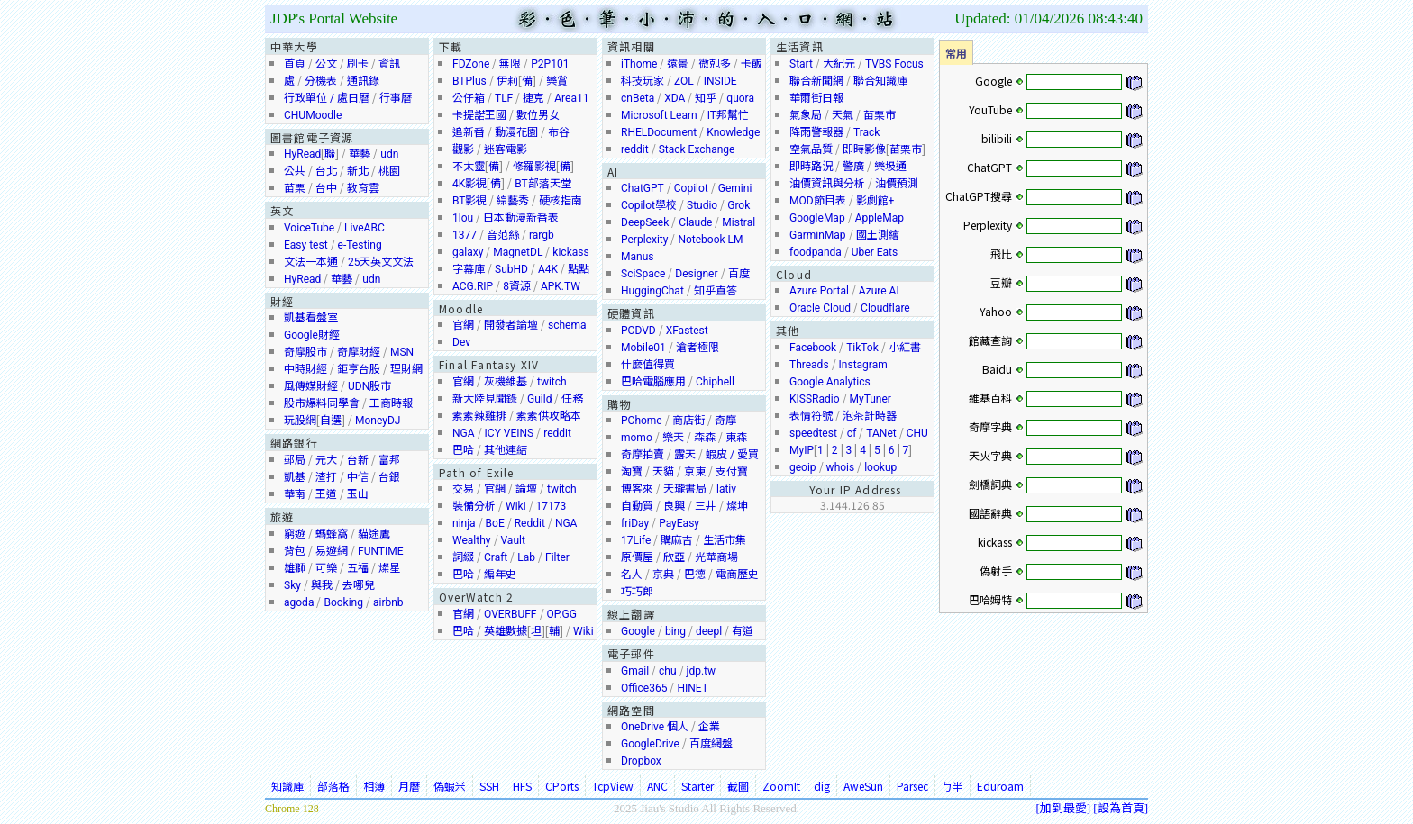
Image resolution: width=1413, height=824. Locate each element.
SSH (489, 785)
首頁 (294, 64)
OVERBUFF (510, 614)
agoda (299, 602)
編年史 (500, 574)
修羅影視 (534, 166)
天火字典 (990, 455)
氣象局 (805, 115)
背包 (294, 551)
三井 (705, 506)
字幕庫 (468, 269)
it (542, 523)
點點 (578, 269)
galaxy (467, 252)
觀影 (463, 149)
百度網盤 (711, 744)
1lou (462, 218)
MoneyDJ (377, 420)
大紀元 (839, 64)
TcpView (613, 785)
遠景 (677, 64)
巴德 (695, 574)
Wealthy (471, 540)
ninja (464, 523)
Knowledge (733, 132)
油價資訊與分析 (827, 183)
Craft (495, 557)
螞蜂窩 (331, 534)
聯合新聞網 (816, 81)
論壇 (526, 489)
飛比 (1001, 253)
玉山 (358, 494)
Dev (461, 342)
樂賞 (557, 81)
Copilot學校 (649, 205)
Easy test (306, 245)
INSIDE (720, 81)
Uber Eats (875, 252)
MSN (402, 352)
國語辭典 (990, 513)
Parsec (912, 785)
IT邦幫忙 (728, 115)
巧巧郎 (637, 591)
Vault (513, 540)
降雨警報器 (816, 132)
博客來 (637, 489)
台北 (326, 171)
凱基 (294, 477)
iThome (639, 64)
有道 (742, 631)
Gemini (735, 188)
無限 (510, 64)
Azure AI (879, 291)
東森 (736, 437)
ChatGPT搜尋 (978, 196)
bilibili (996, 138)
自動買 (637, 506)
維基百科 (990, 397)
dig (822, 785)
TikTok (862, 347)
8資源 (517, 286)
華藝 (359, 154)
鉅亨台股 (358, 369)
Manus (637, 256)
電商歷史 (737, 574)
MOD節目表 (817, 201)
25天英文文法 (381, 262)
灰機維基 (505, 382)
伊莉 (507, 81)
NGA (463, 433)
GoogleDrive (650, 744)
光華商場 (716, 557)
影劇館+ (875, 201)
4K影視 (469, 183)
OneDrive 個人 (654, 726)
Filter (557, 557)
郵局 (294, 460)
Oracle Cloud (820, 308)
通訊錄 (363, 81)
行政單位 (305, 98)
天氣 (842, 115)
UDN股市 (369, 386)
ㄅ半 (952, 785)
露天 (685, 454)
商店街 (688, 420)
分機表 (321, 81)
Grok (738, 205)
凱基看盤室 (311, 318)
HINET (692, 688)
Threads (809, 364)
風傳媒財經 (311, 386)
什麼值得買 (648, 364)
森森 (705, 437)
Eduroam (1000, 785)
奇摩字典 (990, 426)
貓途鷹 (374, 534)
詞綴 (463, 557)
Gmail (635, 671)
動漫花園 (516, 132)
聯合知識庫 (880, 81)
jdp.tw (701, 671)
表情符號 (811, 416)
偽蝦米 (449, 785)
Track (866, 132)
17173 (551, 506)
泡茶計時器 (870, 416)
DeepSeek (645, 222)
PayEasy (679, 523)
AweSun (863, 785)
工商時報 (391, 403)
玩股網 (300, 420)
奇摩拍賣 (642, 454)
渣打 (326, 477)
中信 (358, 477)
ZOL (684, 81)
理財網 (406, 369)
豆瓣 (1001, 282)
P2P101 (550, 64)
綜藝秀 (513, 201)
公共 (294, 171)
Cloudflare (885, 308)
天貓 (663, 472)
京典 (663, 574)
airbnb (388, 602)
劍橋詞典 (990, 484)
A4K (548, 269)
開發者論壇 (511, 325)
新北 (358, 171)
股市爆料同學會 (322, 403)
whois (840, 467)
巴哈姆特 (990, 599)
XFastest (687, 330)
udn (389, 154)
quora (740, 98)
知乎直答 (715, 291)
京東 (695, 472)
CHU (917, 433)
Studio (702, 205)
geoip (802, 467)
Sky (292, 585)
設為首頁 (1121, 807)
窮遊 (294, 534)
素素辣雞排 (479, 416)
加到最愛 (1063, 807)
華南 (294, 494)
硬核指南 (560, 201)
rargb (541, 235)
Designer (696, 273)
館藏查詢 (990, 340)
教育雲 (363, 188)
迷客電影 (505, 149)
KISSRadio (814, 399)
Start (801, 64)
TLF (504, 98)
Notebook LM (710, 239)
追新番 (468, 132)
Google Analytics (830, 382)
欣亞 (674, 557)
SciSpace (643, 273)
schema (567, 325)
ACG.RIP (472, 286)
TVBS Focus (894, 64)
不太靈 (468, 166)
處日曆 (353, 98)
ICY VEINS (509, 433)
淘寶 (632, 472)
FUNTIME (381, 551)
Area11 (571, 98)
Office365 (644, 688)
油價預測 (896, 183)
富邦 (389, 460)
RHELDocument (659, 132)
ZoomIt (781, 785)
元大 (326, 460)
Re (521, 523)
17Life (636, 540)
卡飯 (751, 64)
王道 (326, 494)
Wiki (516, 506)
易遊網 (331, 551)
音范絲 (503, 235)
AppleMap (879, 218)
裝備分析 (474, 506)
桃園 (389, 171)
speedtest (813, 433)
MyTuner (870, 399)
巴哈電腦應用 (653, 382)
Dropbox (641, 761)
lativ (726, 489)
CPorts (562, 785)
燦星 (389, 568)
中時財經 (305, 369)
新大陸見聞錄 (484, 399)
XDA (674, 98)
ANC (657, 785)
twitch (552, 382)
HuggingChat (652, 291)
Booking (343, 602)
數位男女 (538, 115)
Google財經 (312, 335)
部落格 (333, 785)
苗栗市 (879, 115)
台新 (358, 460)
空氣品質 (811, 149)
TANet (881, 433)
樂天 (673, 437)
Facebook (812, 347)
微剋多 (714, 64)
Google (638, 631)
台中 (326, 188)
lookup (880, 467)
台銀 (389, 477)
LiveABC (364, 228)
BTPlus (469, 81)
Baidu (997, 368)
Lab (526, 557)
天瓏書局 (684, 489)
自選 (331, 420)
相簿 (374, 785)
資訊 (389, 64)
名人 (632, 574)
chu (668, 671)
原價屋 (637, 557)
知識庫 (287, 785)
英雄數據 (505, 631)
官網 (463, 325)
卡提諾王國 (479, 115)
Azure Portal (819, 291)
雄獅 (294, 568)
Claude (695, 222)
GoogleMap (817, 218)
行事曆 (395, 98)
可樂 (326, 568)
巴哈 (463, 450)
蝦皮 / (721, 454)
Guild (539, 399)
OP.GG (562, 614)
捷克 (533, 98)
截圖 (738, 785)
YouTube (990, 109)
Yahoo (996, 311)
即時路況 (811, 166)
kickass (570, 252)
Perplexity (644, 239)
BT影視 (469, 201)
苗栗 (294, 188)
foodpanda (815, 252)
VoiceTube (309, 228)
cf (851, 433)
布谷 (559, 132)
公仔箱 (468, 98)
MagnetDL (517, 252)
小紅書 (905, 347)
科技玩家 (642, 81)
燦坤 (737, 506)
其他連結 (505, 450)
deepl (709, 631)
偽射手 (996, 570)
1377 (464, 235)
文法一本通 (311, 262)
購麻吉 (677, 540)
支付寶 (732, 472)
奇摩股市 (305, 352)
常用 (956, 52)
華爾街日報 (816, 98)
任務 (572, 399)
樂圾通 (890, 166)
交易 (463, 489)
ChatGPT (642, 188)
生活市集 (724, 540)
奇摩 (725, 420)
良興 (674, 506)
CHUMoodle (313, 115)
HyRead (302, 154)
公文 (326, 64)
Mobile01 (643, 347)
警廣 (853, 166)
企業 (709, 726)
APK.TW (560, 286)
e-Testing (360, 245)
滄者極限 (697, 347)
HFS (522, 785)
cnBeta (637, 98)
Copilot (691, 188)
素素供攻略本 (548, 416)
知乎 (705, 98)
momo (636, 437)
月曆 (409, 785)
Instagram (863, 364)
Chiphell (715, 382)
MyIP (801, 450)
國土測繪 (877, 235)
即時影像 (864, 149)
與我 (322, 585)
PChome (641, 420)
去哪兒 (358, 585)
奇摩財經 (358, 352)
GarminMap (817, 235)
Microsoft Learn (659, 115)
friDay (635, 523)
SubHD (511, 269)
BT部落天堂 (542, 183)
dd (532, 523)
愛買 (748, 454)
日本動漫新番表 (521, 218)
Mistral (738, 222)
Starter (697, 785)
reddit (557, 433)
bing (675, 631)
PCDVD (638, 330)
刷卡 (358, 64)
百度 (739, 273)
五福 (358, 568)
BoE (495, 523)
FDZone (470, 64)
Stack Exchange (697, 149)
